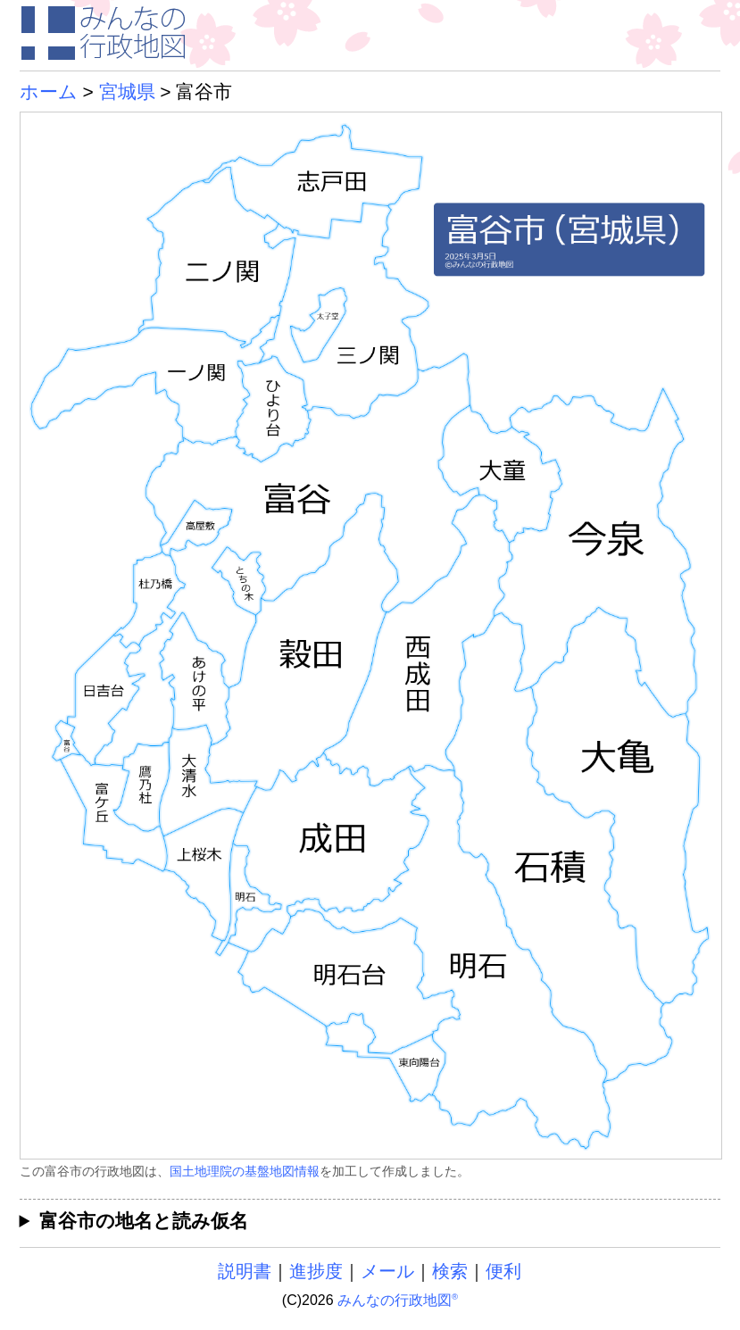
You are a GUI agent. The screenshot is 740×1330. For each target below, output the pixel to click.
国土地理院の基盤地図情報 (245, 1171)
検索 (450, 1271)
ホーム (49, 91)
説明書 (244, 1271)
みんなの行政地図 (397, 1300)
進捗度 (316, 1271)
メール (387, 1271)
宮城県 (127, 91)
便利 (503, 1271)
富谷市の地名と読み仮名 (143, 1220)
